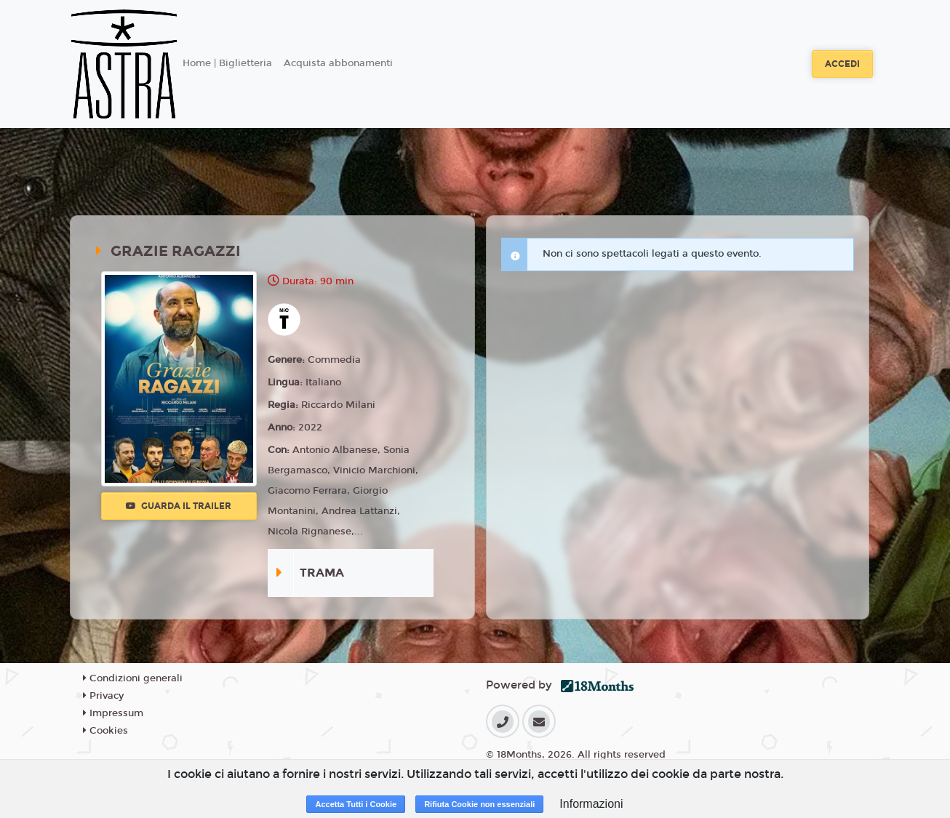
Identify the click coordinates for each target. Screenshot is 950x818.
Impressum (113, 713)
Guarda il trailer (178, 506)
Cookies (105, 731)
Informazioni (591, 804)
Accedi (842, 64)
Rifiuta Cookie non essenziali (479, 804)
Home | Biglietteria (227, 63)
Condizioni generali (133, 678)
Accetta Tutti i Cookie (355, 804)
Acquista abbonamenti (338, 63)
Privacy (103, 696)
